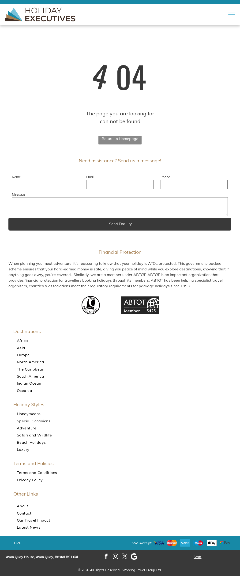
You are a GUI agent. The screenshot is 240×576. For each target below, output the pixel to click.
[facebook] (106, 557)
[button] (231, 14)
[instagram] (115, 557)
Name (16, 177)
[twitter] (125, 557)
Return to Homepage (120, 138)
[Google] (134, 557)
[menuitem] (120, 340)
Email (90, 177)
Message (19, 194)
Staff (197, 557)
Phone (165, 177)
